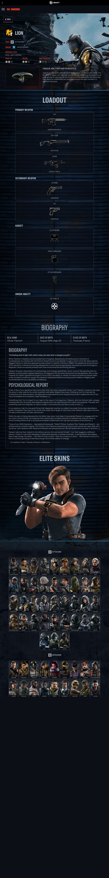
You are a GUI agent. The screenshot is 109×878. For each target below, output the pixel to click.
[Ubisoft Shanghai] (26, 805)
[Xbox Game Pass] (54, 786)
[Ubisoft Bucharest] (26, 793)
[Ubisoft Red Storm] (26, 798)
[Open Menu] (3, 9)
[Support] (54, 869)
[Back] (8, 19)
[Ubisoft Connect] (54, 861)
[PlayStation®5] (54, 793)
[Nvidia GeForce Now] (82, 786)
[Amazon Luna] (54, 800)
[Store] (54, 859)
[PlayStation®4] (54, 795)
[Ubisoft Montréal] (26, 786)
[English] (54, 841)
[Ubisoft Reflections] (26, 800)
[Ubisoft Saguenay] (26, 803)
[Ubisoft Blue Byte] (26, 790)
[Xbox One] (54, 790)
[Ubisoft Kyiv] (26, 795)
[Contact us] (54, 874)
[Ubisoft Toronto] (26, 808)
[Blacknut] (82, 788)
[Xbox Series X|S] (54, 788)
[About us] (54, 864)
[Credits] (26, 810)
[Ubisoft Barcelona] (26, 788)
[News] (54, 867)
